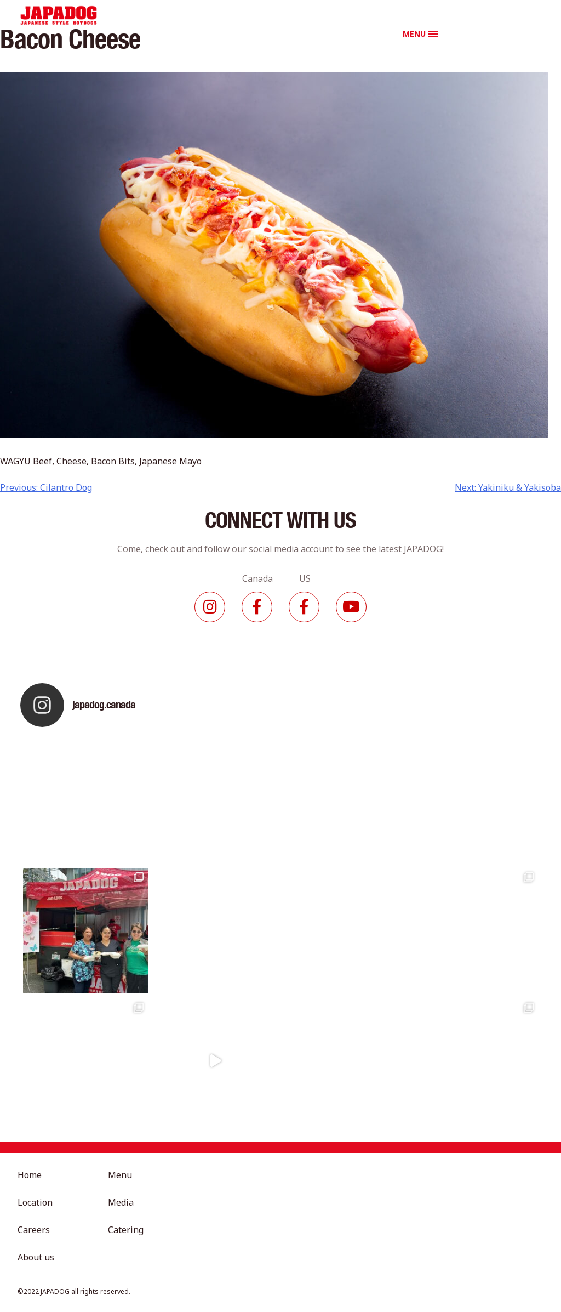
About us (36, 1257)
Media (121, 1202)
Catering (126, 1230)
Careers (34, 1230)
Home (30, 1175)
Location (35, 1202)
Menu (120, 1175)
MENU (414, 34)
